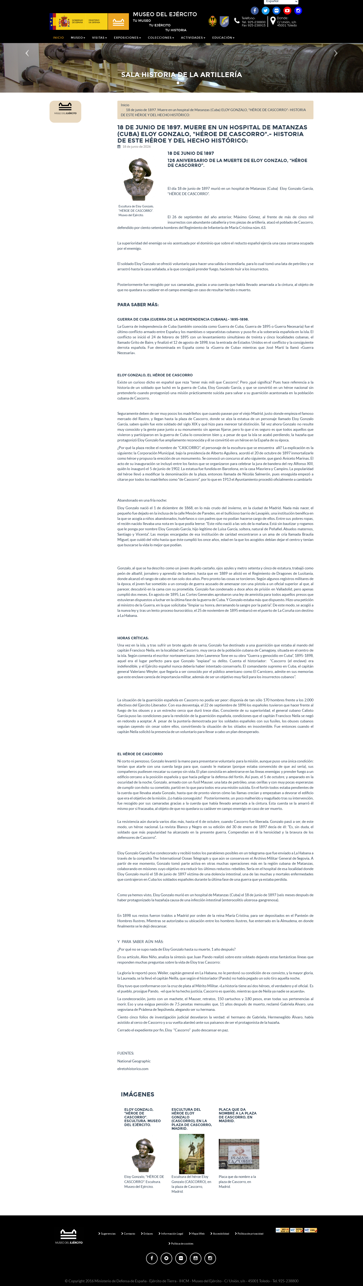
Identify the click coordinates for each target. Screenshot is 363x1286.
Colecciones (161, 40)
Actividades (193, 40)
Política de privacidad (249, 1233)
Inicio (58, 40)
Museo (78, 40)
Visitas (99, 40)
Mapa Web (197, 1233)
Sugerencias (107, 1233)
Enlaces (147, 1233)
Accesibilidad (219, 1233)
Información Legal (171, 1233)
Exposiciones (127, 40)
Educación (223, 40)
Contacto (128, 1233)
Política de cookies (181, 1243)
